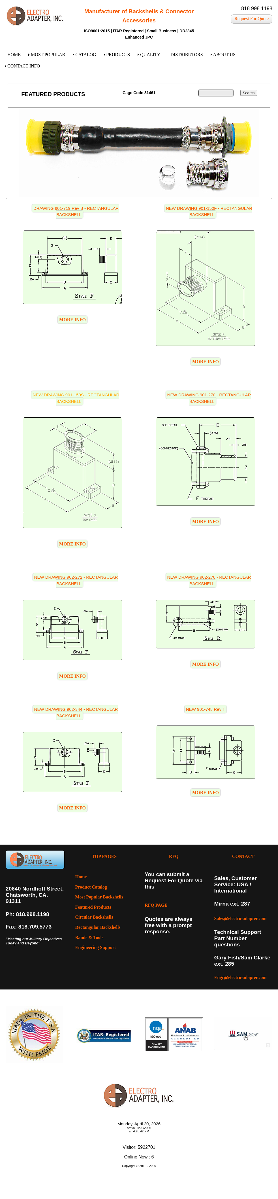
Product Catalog (91, 887)
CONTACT (243, 856)
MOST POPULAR (48, 54)
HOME (14, 54)
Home (81, 876)
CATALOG (85, 54)
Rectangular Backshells (98, 927)
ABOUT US (224, 54)
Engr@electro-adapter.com (240, 977)
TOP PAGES (104, 856)
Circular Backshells (94, 917)
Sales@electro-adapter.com (240, 918)
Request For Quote (251, 18)
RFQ (174, 856)
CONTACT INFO (23, 66)
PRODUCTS (118, 54)
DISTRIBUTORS (186, 54)
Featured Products (93, 907)
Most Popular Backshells (99, 897)
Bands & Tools (89, 937)
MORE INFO (72, 319)
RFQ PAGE (156, 905)
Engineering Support (95, 947)
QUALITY (150, 54)
